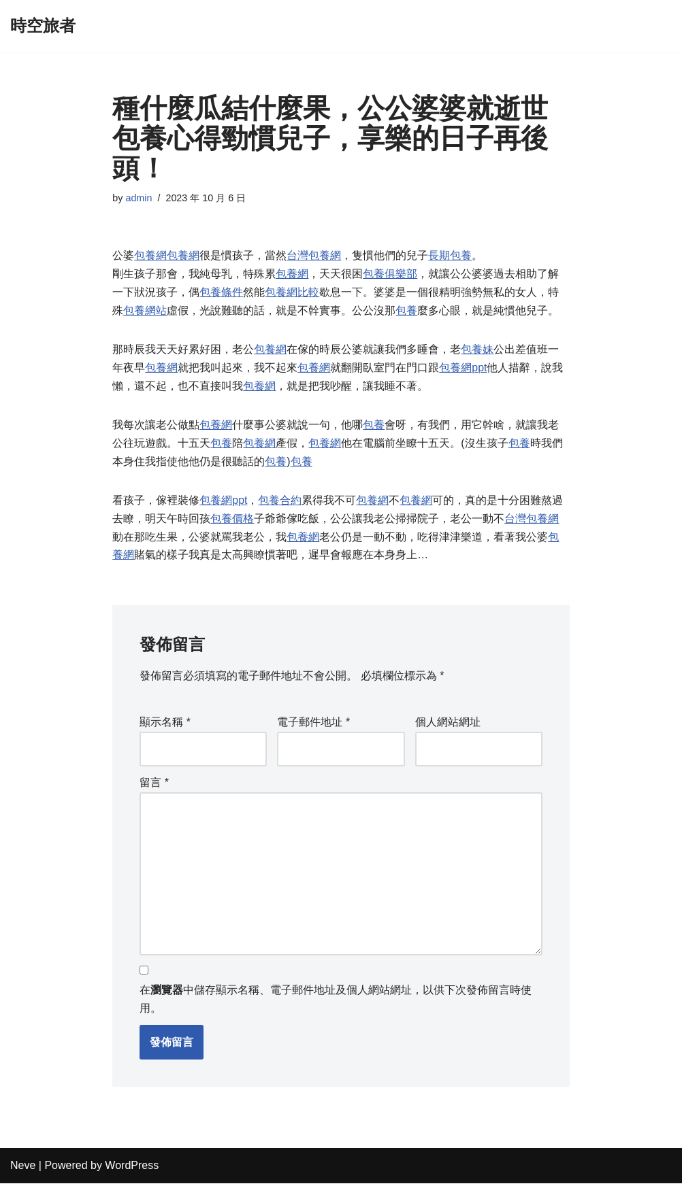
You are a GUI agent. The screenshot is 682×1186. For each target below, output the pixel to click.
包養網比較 (292, 293)
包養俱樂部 (390, 274)
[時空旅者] (43, 26)
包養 (406, 312)
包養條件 (221, 293)
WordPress (132, 1168)
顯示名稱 (165, 724)
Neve (22, 1168)
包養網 (150, 256)
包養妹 (477, 350)
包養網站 (145, 312)
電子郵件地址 (313, 724)
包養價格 (232, 520)
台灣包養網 (314, 256)
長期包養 (450, 256)
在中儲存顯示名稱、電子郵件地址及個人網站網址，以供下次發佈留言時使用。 (336, 1002)
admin (139, 197)
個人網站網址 (448, 724)
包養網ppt (463, 369)
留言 (154, 784)
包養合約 (280, 502)
